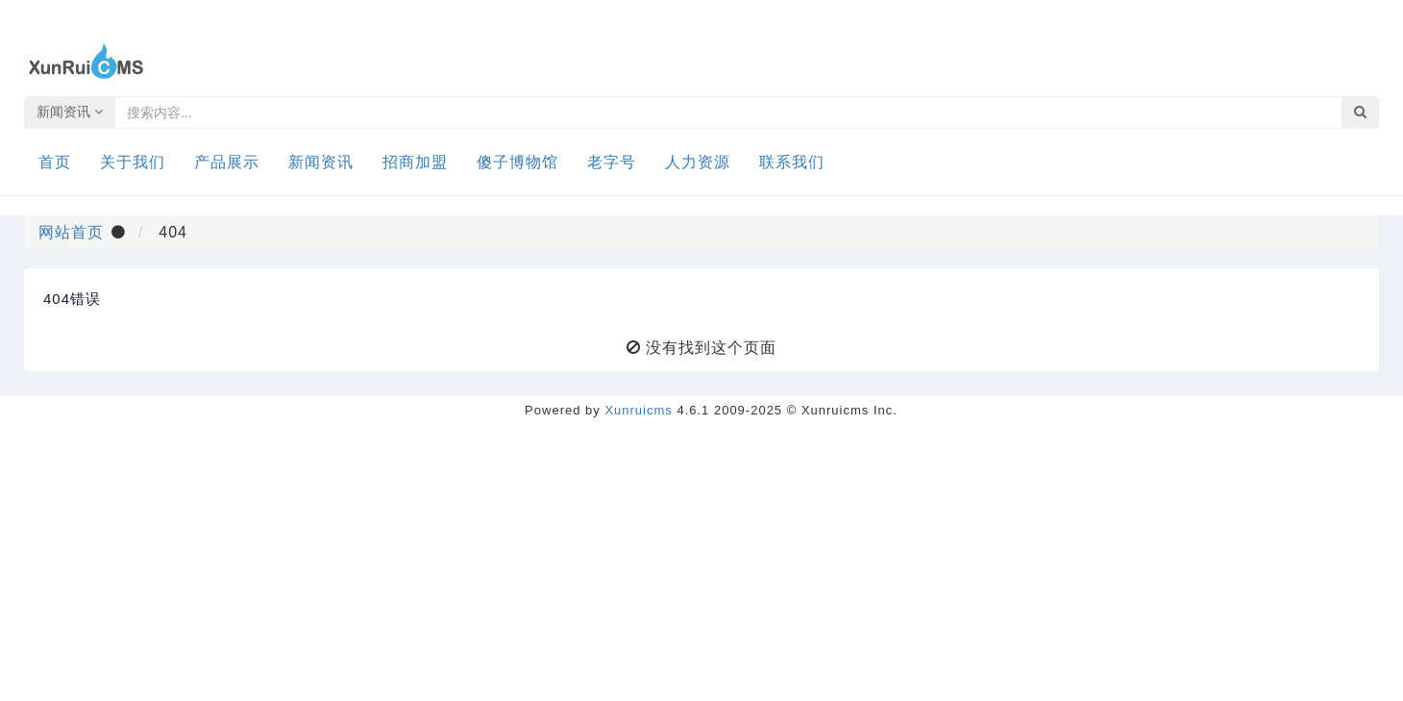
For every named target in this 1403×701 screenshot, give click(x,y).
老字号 (611, 162)
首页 (54, 162)
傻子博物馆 (517, 162)
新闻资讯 (70, 111)
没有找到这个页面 (711, 346)
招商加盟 (415, 162)
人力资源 (697, 162)
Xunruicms (638, 410)
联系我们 (792, 162)
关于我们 (132, 162)
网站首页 (71, 231)
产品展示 (226, 162)
